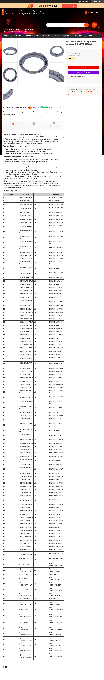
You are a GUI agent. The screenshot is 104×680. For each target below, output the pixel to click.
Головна (6, 36)
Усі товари (17, 36)
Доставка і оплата (32, 36)
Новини (56, 36)
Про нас (66, 36)
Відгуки (90, 36)
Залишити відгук (93, 12)
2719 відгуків (85, 1)
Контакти (46, 36)
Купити (83, 67)
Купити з (84, 72)
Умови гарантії (78, 36)
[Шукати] (86, 25)
